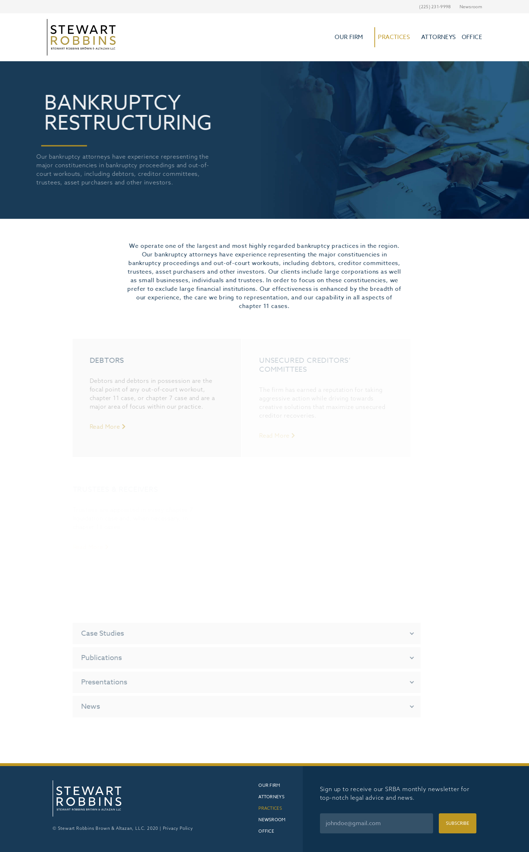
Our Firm (349, 37)
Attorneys (438, 37)
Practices (394, 37)
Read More (93, 426)
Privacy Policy (178, 828)
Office (472, 37)
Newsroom (471, 7)
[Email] (376, 823)
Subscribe (457, 823)
